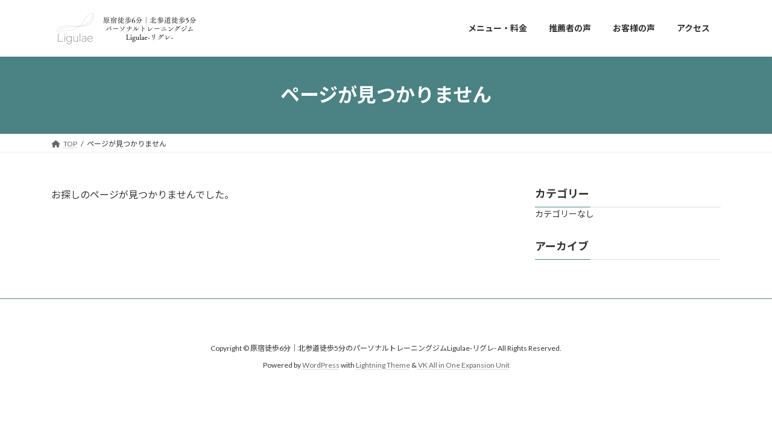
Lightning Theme (383, 365)
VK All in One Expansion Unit (464, 365)
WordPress (321, 365)
